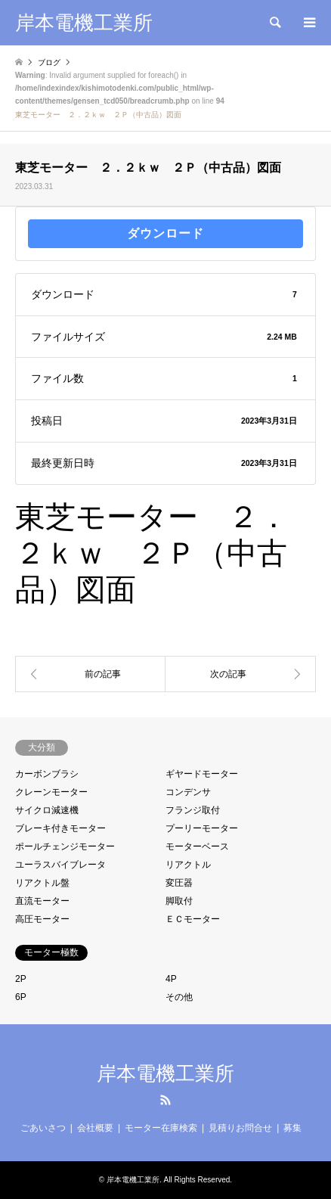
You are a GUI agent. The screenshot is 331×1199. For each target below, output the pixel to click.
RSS (165, 1100)
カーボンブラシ (47, 774)
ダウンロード (165, 233)
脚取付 (179, 901)
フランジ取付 (193, 810)
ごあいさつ (43, 1128)
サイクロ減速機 (47, 810)
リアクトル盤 (42, 883)
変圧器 (179, 883)
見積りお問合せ (240, 1128)
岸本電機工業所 (165, 1073)
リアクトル (188, 864)
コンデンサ (188, 792)
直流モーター (42, 901)
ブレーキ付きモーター (60, 828)
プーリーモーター (202, 828)
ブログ (49, 62)
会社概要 (95, 1128)
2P (20, 979)
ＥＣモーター (193, 919)
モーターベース (197, 846)
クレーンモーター (51, 792)
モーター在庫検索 (161, 1128)
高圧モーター (42, 919)
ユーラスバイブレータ (60, 864)
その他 (179, 997)
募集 (292, 1128)
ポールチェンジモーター (65, 846)
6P (20, 997)
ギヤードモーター (202, 774)
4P (171, 979)
